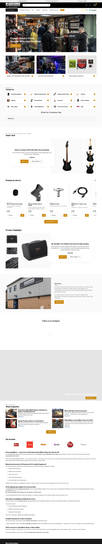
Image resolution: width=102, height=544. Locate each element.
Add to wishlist (37, 150)
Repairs (38, 10)
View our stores (25, 539)
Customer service (53, 10)
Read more (21, 405)
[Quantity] (18, 203)
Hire (33, 10)
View (24, 150)
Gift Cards (44, 10)
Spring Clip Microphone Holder (35, 193)
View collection (51, 210)
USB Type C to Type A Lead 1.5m (78, 193)
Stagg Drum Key (54, 192)
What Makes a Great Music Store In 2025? (78, 409)
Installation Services (24, 10)
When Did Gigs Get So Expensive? (75, 399)
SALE (62, 10)
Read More (59, 290)
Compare (10, 203)
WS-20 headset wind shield (14, 192)
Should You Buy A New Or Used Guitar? (31, 409)
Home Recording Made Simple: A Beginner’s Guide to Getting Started (32, 399)
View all (51, 420)
